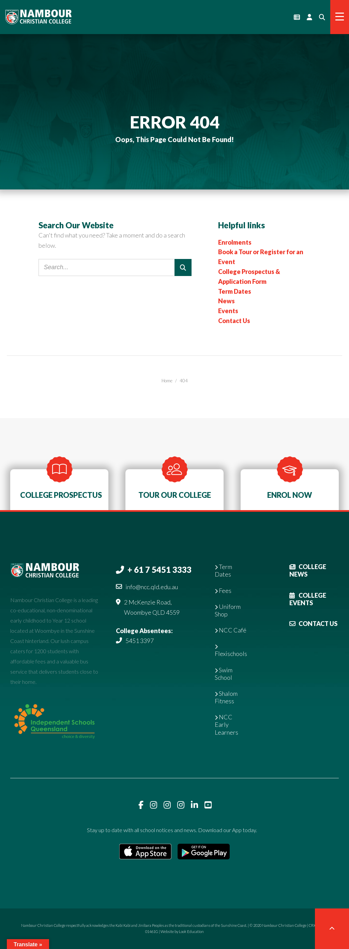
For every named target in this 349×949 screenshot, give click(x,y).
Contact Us (234, 320)
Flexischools (231, 650)
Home (167, 380)
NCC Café (230, 630)
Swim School (223, 673)
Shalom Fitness (226, 697)
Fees (223, 590)
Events (228, 311)
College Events (307, 599)
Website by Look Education (182, 931)
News (226, 301)
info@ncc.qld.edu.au (151, 587)
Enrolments (235, 242)
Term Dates (234, 291)
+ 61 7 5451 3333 (159, 570)
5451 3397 (139, 640)
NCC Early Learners (226, 724)
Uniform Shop (228, 610)
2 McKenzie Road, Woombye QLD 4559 (152, 607)
